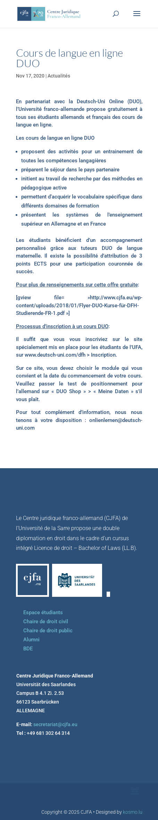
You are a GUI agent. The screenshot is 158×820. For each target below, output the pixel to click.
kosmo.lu (132, 812)
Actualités (59, 76)
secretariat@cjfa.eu (55, 724)
